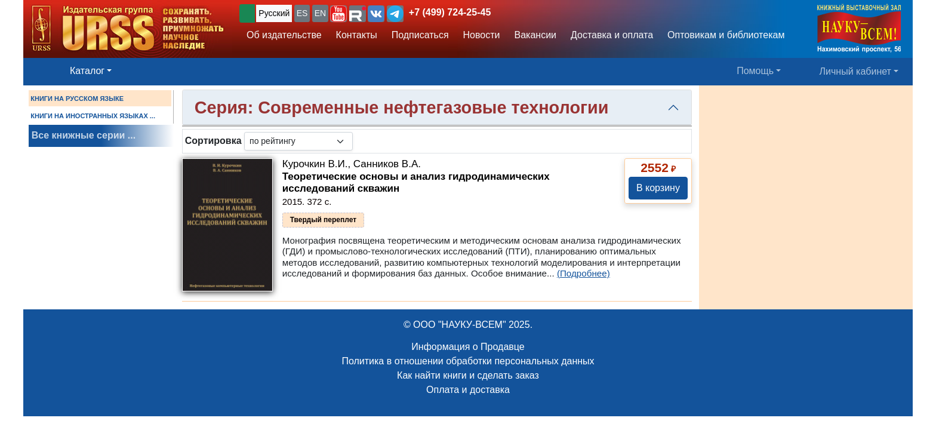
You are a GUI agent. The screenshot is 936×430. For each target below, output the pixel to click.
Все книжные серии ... (84, 135)
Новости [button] (481, 35)
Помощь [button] (755, 71)
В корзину (658, 188)
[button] (338, 13)
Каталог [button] (87, 71)
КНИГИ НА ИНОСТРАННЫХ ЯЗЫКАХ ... (92, 115)
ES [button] (302, 13)
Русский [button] (274, 13)
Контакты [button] (356, 35)
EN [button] (320, 13)
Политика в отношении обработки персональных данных (467, 361)
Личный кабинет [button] (855, 71)
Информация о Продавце (467, 347)
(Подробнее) (583, 273)
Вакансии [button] (536, 35)
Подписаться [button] (420, 35)
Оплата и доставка (468, 390)
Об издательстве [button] (284, 35)
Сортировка (213, 141)
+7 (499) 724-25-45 (450, 12)
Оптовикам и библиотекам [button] (725, 35)
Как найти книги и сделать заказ (468, 375)
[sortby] (298, 141)
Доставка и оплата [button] (612, 35)
